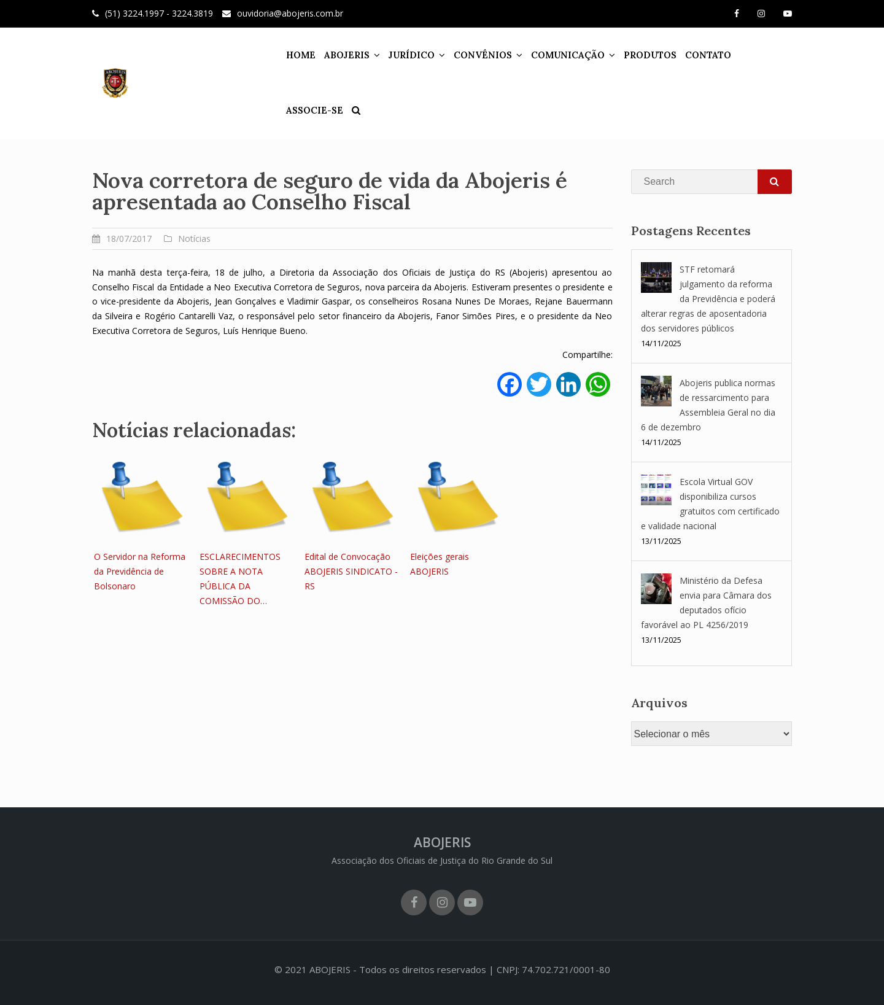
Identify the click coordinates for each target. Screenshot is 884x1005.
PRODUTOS (639, 55)
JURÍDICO (401, 55)
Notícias (194, 238)
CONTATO (697, 55)
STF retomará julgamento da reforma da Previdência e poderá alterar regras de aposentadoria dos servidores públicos (708, 298)
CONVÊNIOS (472, 55)
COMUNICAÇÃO (557, 55)
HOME (289, 55)
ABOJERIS (336, 55)
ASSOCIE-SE (757, 55)
